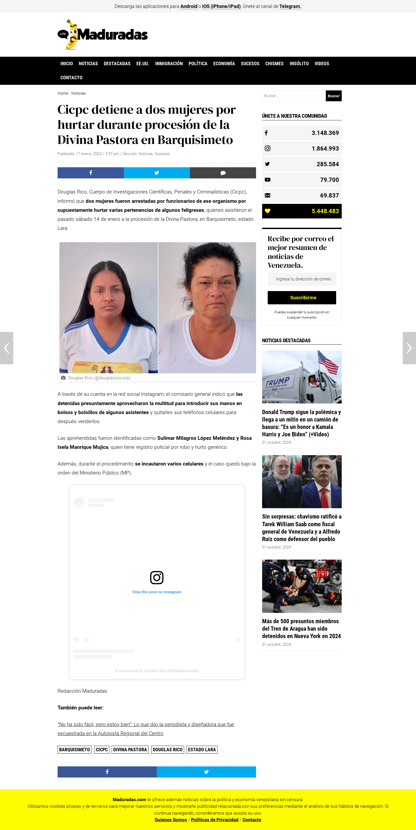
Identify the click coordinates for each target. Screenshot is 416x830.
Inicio (66, 63)
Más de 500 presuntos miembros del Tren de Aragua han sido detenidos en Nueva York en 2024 (301, 628)
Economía (224, 63)
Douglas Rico (168, 749)
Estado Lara (202, 749)
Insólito (299, 63)
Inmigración (169, 63)
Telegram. (290, 6)
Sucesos (250, 63)
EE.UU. (142, 63)
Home (63, 93)
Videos (322, 63)
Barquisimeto (74, 749)
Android (188, 6)
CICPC (102, 749)
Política (198, 63)
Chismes (274, 63)
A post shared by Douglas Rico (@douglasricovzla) (157, 671)
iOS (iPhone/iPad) (221, 6)
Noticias (88, 63)
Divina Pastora (130, 749)
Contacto (71, 77)
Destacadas (117, 63)
